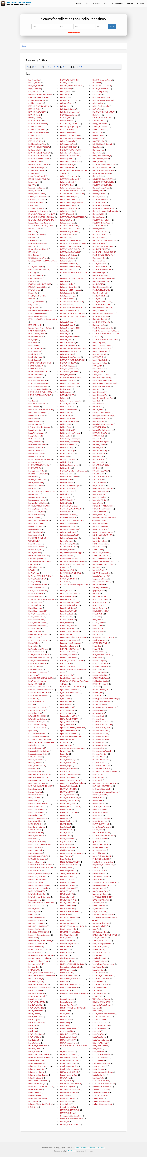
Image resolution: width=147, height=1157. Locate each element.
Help (106, 3)
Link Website (118, 3)
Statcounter (80, 1151)
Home (78, 3)
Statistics (140, 3)
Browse (97, 3)
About (87, 3)
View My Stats (89, 1151)
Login (24, 46)
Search (112, 26)
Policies (130, 3)
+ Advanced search (73, 32)
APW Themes (71, 1151)
